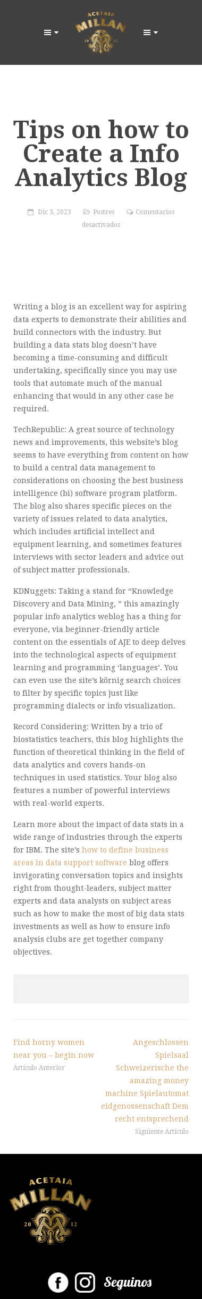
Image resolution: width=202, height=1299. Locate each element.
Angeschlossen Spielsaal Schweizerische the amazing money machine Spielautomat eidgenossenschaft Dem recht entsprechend (145, 1080)
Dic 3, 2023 (54, 212)
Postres (103, 212)
